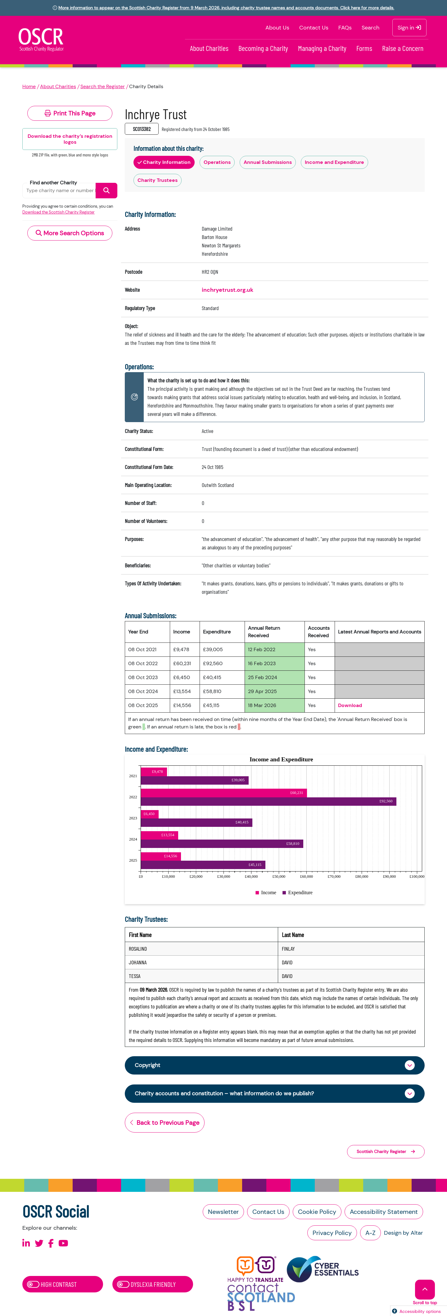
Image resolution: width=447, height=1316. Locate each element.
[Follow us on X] (39, 1243)
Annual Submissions (268, 162)
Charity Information (164, 162)
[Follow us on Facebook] (51, 1243)
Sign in (409, 27)
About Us (277, 27)
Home (29, 86)
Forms (364, 47)
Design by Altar (403, 1233)
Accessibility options (420, 1311)
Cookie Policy (317, 1212)
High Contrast (52, 1284)
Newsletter (223, 1212)
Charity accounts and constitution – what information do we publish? (224, 1093)
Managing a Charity (322, 47)
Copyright (147, 1065)
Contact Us (313, 27)
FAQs (345, 27)
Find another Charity (53, 182)
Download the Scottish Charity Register (58, 212)
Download (350, 705)
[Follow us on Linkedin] (26, 1243)
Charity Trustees (158, 180)
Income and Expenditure (334, 162)
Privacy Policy (332, 1233)
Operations (217, 162)
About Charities (209, 47)
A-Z (370, 1233)
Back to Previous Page (164, 1123)
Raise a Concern (402, 47)
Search (370, 27)
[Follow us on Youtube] (63, 1243)
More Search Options (70, 233)
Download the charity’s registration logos (70, 139)
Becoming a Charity (263, 47)
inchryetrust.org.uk (227, 290)
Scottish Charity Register (386, 1151)
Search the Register (102, 86)
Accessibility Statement (384, 1212)
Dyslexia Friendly (146, 1284)
